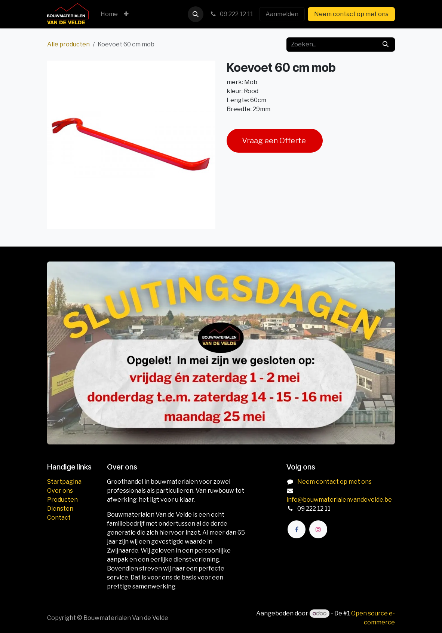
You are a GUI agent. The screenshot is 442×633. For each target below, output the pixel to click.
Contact (59, 517)
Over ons (60, 490)
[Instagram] (318, 529)
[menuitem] (109, 14)
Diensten (60, 508)
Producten (62, 499)
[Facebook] (297, 529)
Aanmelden (281, 14)
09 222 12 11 (231, 14)
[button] (195, 14)
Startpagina (64, 481)
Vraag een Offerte (274, 140)
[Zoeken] (385, 44)
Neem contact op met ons (351, 14)
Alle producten (68, 44)
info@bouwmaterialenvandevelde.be (339, 499)
